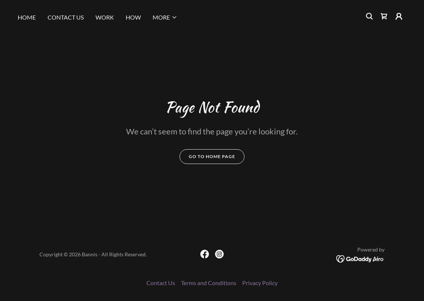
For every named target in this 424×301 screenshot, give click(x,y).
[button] (165, 17)
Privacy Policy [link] (260, 282)
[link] (384, 16)
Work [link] (104, 17)
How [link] (133, 17)
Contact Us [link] (66, 17)
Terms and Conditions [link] (208, 282)
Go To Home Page (212, 156)
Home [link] (27, 17)
